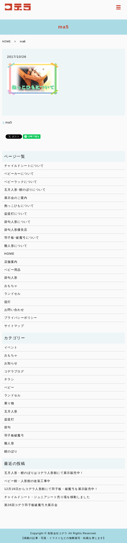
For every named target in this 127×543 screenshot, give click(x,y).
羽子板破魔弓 (14, 435)
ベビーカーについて (19, 173)
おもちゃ (11, 285)
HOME (6, 41)
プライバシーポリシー (20, 317)
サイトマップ (14, 325)
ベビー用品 (12, 269)
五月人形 (11, 411)
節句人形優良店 (15, 229)
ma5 (8, 122)
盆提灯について (15, 213)
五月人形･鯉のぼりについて (25, 189)
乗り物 (9, 403)
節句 (7, 427)
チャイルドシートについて (24, 165)
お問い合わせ (14, 309)
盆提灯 (9, 419)
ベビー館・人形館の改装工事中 (27, 481)
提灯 (7, 301)
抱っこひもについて (19, 205)
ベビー (9, 387)
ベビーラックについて (20, 181)
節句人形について (17, 221)
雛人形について (15, 245)
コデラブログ (14, 371)
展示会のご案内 (15, 197)
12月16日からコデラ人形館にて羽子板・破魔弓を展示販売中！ (51, 489)
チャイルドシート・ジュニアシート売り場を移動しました (47, 497)
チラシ (9, 379)
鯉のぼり (11, 451)
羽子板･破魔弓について (21, 237)
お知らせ (11, 363)
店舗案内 (11, 261)
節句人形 (11, 277)
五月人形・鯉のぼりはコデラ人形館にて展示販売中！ (44, 473)
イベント (11, 347)
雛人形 (9, 443)
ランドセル (12, 293)
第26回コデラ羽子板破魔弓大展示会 (31, 505)
